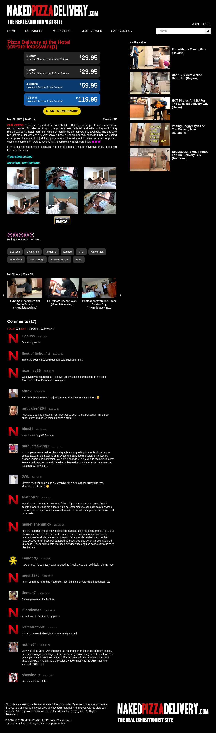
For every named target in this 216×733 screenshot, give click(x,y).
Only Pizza (97, 251)
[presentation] (3, 294)
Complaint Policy (55, 723)
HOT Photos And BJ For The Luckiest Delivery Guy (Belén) (190, 104)
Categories (120, 31)
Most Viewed (91, 31)
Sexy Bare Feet (60, 259)
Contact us (63, 720)
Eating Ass (33, 251)
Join (195, 24)
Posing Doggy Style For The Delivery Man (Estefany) (188, 129)
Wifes (79, 259)
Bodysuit (15, 251)
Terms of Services (15, 723)
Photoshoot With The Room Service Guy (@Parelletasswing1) (99, 304)
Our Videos (34, 31)
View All (28, 274)
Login (206, 24)
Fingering (51, 251)
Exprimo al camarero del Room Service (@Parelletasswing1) (25, 304)
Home (11, 31)
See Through (36, 259)
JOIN (23, 328)
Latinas (67, 251)
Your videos (62, 31)
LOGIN (11, 328)
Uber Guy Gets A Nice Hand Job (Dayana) (187, 76)
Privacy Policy (36, 723)
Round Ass (16, 259)
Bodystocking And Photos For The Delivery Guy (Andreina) (190, 155)
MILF (81, 251)
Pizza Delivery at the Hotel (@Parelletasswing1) (38, 44)
